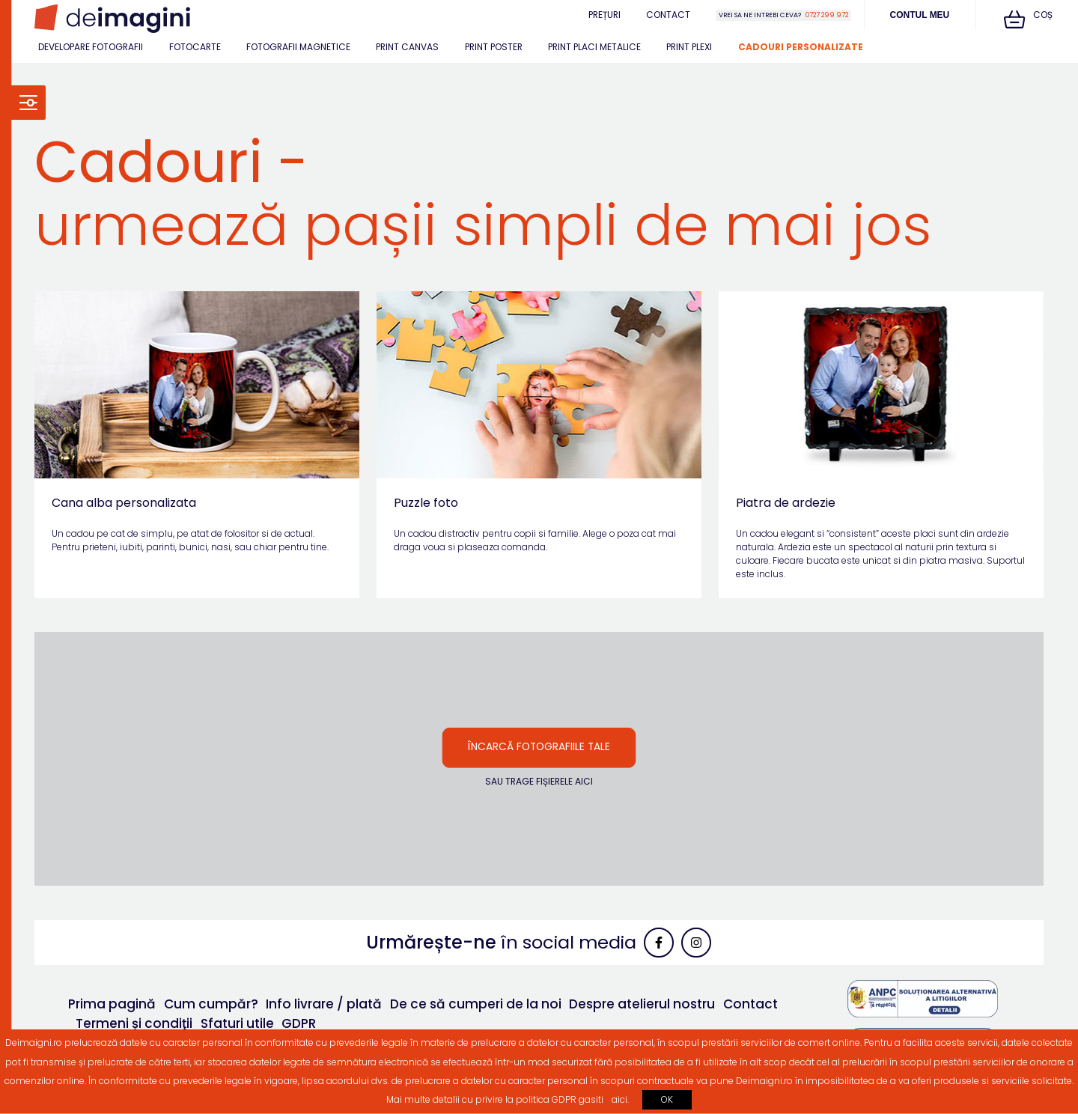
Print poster (494, 46)
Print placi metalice (594, 46)
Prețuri (604, 14)
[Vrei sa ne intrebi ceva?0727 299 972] (783, 15)
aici (619, 1099)
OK (667, 1099)
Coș (1028, 18)
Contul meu (920, 15)
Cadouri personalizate (800, 46)
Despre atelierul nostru (642, 1004)
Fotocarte (195, 46)
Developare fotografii (90, 46)
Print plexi (689, 46)
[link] (112, 18)
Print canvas (407, 46)
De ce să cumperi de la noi (475, 1004)
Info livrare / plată (324, 1004)
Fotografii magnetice (298, 46)
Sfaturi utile (237, 1023)
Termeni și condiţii (134, 1023)
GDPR (298, 1023)
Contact (668, 14)
